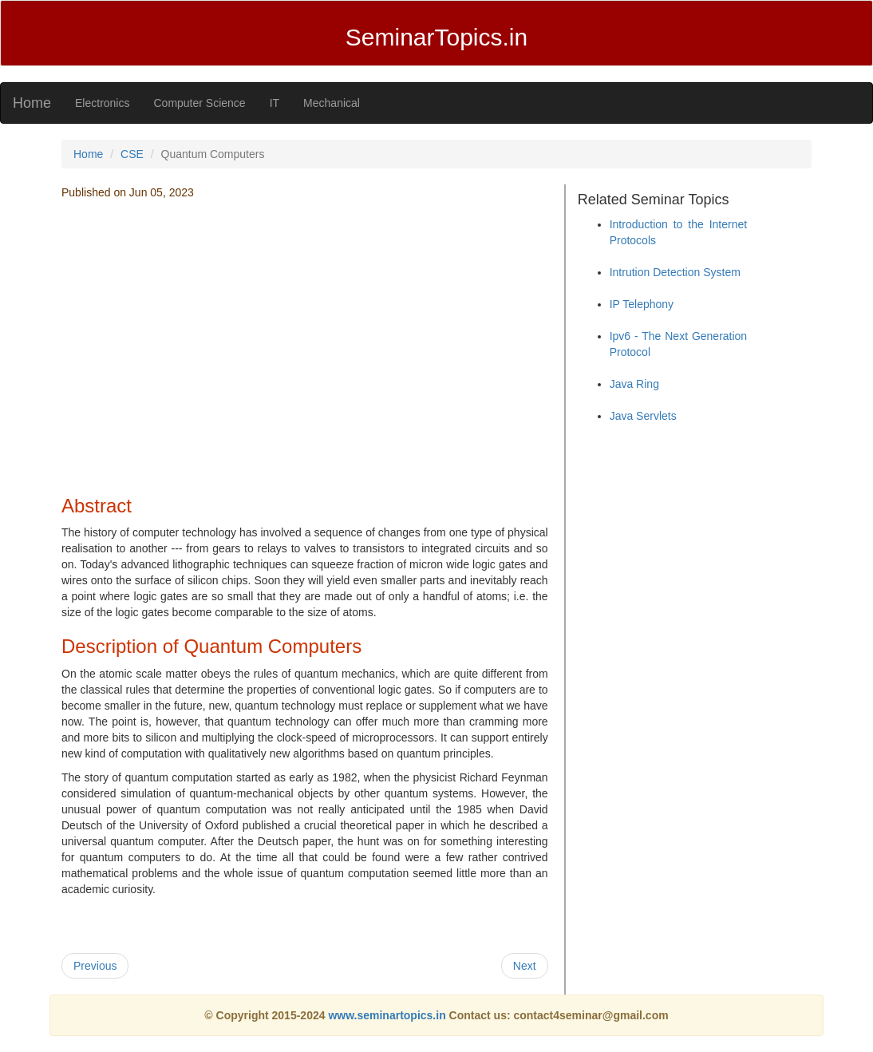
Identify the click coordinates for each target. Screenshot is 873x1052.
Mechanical (331, 103)
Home (32, 103)
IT (274, 103)
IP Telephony (642, 304)
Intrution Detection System (675, 272)
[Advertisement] (304, 368)
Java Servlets (643, 415)
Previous (95, 965)
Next (524, 965)
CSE (132, 154)
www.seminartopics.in (388, 1015)
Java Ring (634, 384)
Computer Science (199, 103)
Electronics (102, 103)
